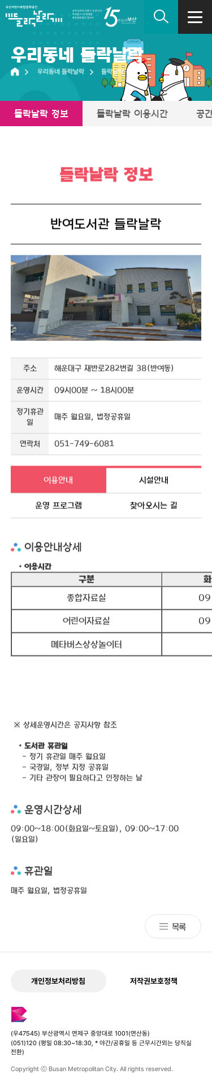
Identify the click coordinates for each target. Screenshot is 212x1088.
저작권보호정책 (154, 980)
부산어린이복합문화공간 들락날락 (34, 20)
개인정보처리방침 (58, 980)
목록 (178, 927)
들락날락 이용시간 (132, 113)
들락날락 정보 (41, 113)
